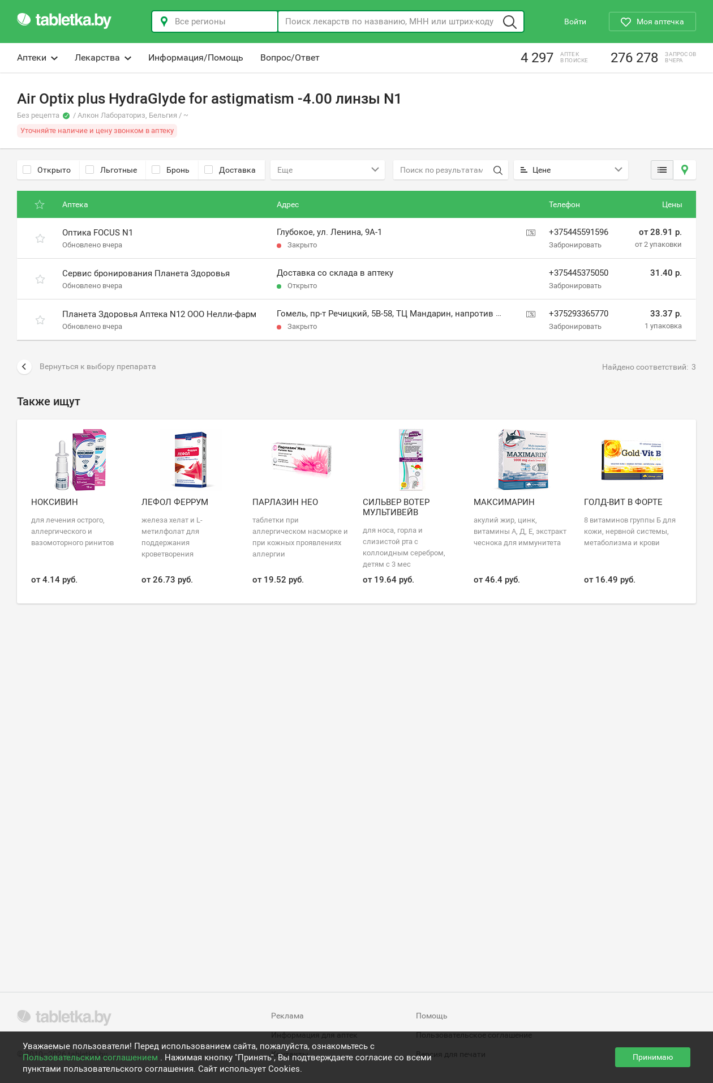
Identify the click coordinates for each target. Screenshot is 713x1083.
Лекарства (103, 57)
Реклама (287, 1015)
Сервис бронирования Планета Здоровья (146, 273)
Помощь (432, 1015)
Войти (575, 21)
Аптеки (37, 57)
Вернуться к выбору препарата (86, 366)
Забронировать (575, 245)
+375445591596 (578, 232)
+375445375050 (578, 273)
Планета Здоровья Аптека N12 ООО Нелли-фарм (159, 314)
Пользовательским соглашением (91, 1057)
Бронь (171, 169)
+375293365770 (578, 314)
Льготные (111, 169)
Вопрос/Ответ (290, 57)
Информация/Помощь (195, 57)
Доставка (230, 169)
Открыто (47, 169)
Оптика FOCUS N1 (97, 233)
